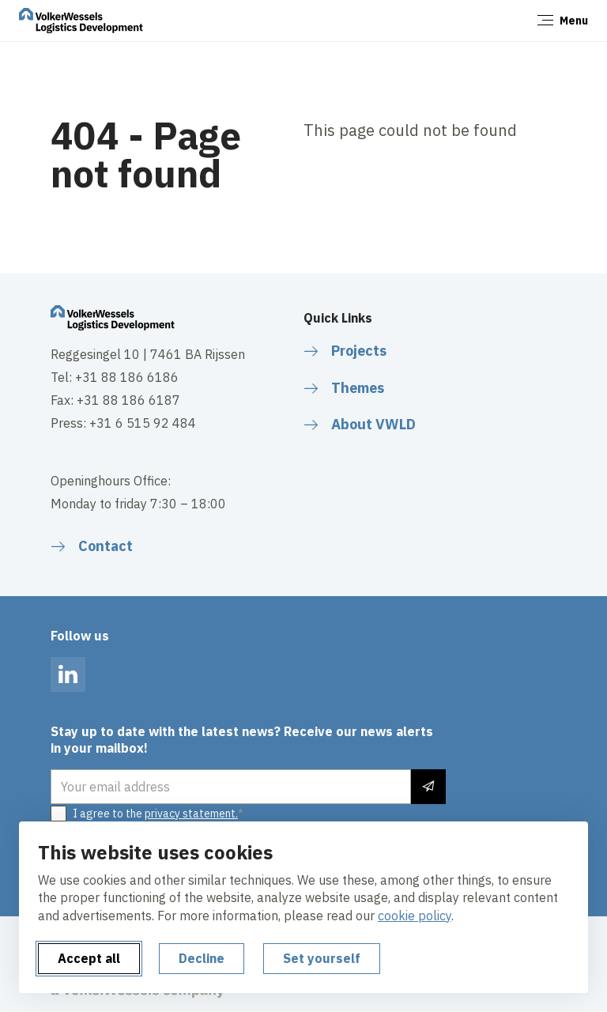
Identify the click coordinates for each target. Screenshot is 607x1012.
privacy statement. (191, 813)
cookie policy (414, 915)
